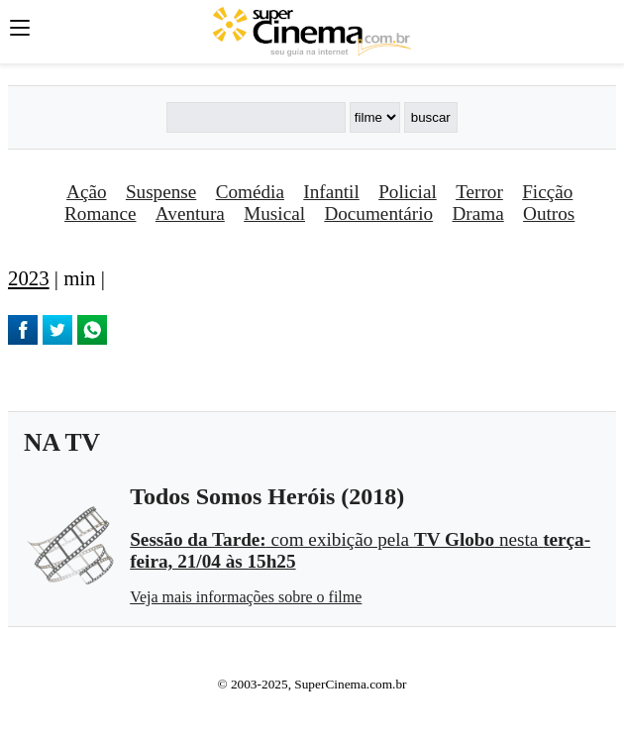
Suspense (161, 191)
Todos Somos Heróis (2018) (267, 496)
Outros (548, 213)
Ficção (547, 191)
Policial (407, 191)
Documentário (378, 213)
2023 (29, 277)
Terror (479, 191)
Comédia (250, 191)
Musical (274, 213)
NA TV (62, 442)
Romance (100, 213)
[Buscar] (256, 117)
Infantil (331, 191)
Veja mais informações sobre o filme (246, 596)
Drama (478, 213)
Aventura (190, 213)
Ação (86, 191)
